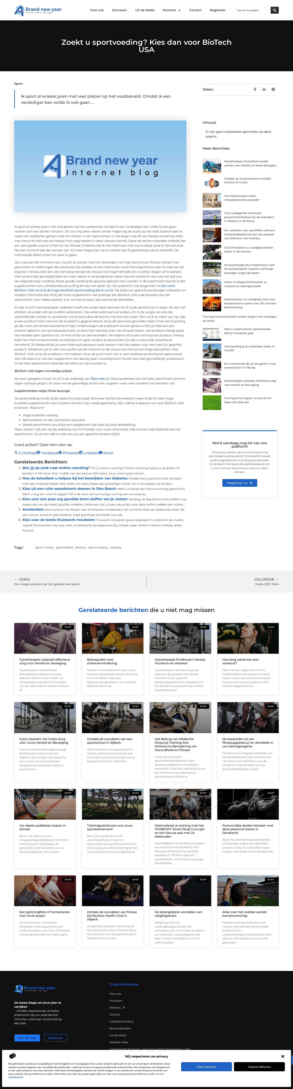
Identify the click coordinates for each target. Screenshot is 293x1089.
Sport (18, 84)
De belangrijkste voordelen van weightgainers (178, 914)
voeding (115, 547)
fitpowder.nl (100, 379)
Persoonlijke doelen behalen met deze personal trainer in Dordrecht (247, 829)
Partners (172, 10)
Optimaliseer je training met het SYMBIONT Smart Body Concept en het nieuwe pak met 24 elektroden (179, 831)
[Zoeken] (275, 10)
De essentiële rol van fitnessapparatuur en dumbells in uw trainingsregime (247, 742)
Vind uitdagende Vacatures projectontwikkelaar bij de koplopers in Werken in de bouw (249, 217)
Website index (118, 1042)
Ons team (119, 10)
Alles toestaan (206, 1066)
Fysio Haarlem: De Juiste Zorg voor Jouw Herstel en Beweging (43, 741)
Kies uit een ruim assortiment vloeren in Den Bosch (69, 489)
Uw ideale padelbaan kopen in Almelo (42, 827)
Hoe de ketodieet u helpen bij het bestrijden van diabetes (75, 478)
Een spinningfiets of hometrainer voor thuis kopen (44, 914)
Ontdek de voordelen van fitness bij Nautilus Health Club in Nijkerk (112, 915)
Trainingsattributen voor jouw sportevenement (110, 827)
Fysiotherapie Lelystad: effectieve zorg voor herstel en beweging (44, 661)
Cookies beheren (259, 1066)
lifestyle (80, 547)
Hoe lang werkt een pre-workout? (240, 661)
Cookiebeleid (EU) (121, 1021)
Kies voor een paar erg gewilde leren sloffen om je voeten (75, 499)
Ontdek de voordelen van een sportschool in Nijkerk (109, 741)
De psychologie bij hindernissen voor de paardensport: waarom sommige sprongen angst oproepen (249, 268)
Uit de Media (145, 10)
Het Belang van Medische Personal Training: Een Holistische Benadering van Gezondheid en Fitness (176, 744)
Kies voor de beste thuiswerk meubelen (58, 520)
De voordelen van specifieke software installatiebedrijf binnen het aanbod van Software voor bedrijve (249, 234)
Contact (195, 10)
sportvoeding (97, 547)
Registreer (218, 10)
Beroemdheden (120, 1028)
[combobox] (253, 10)
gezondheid (64, 547)
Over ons (97, 10)
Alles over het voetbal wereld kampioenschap (244, 914)
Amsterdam (33, 509)
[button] (283, 1056)
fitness (49, 547)
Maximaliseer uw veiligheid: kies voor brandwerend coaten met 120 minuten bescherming (250, 303)
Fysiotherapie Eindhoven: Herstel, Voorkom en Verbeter (180, 661)
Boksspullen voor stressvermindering (102, 661)
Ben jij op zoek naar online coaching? (56, 468)
